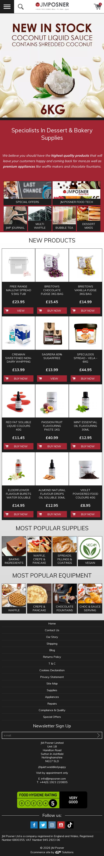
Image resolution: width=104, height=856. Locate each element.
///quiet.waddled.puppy (52, 767)
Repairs (52, 703)
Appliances (52, 697)
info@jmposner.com (53, 778)
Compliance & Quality (52, 710)
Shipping (52, 643)
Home (52, 623)
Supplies (52, 690)
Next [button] (99, 65)
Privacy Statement (52, 677)
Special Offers (52, 717)
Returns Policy (52, 657)
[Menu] (7, 6)
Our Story (52, 637)
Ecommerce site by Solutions (52, 852)
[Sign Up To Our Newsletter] (98, 735)
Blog (52, 650)
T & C (52, 663)
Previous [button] (4, 65)
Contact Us (52, 630)
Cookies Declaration (52, 670)
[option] (52, 65)
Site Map (52, 683)
